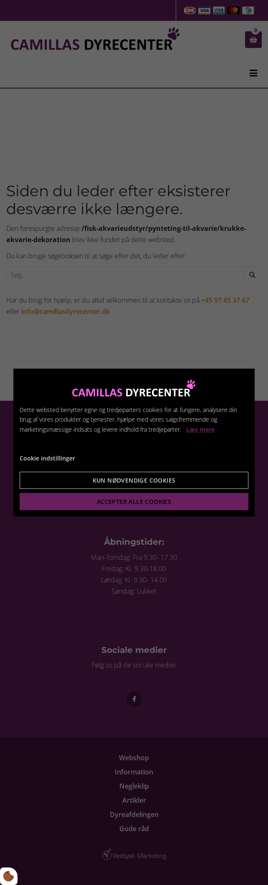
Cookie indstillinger (47, 458)
